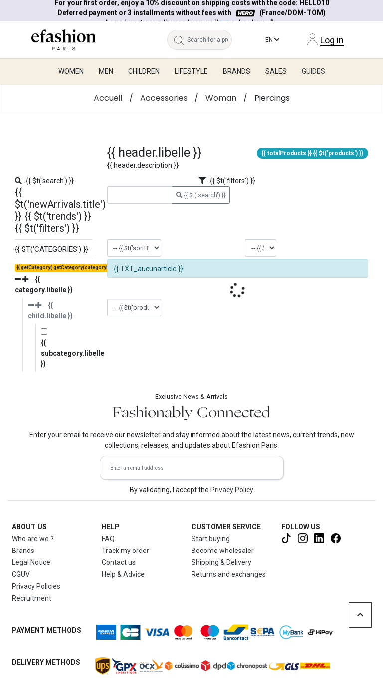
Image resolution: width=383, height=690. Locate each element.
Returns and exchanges (229, 574)
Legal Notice (31, 562)
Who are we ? (33, 539)
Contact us (119, 562)
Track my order (125, 550)
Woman (220, 98)
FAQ (108, 539)
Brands (23, 550)
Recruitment (31, 598)
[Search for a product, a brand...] (209, 40)
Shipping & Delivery (221, 562)
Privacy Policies (36, 586)
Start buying (211, 539)
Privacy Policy (231, 490)
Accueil (108, 98)
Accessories (164, 98)
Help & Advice (123, 574)
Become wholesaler (223, 550)
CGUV (21, 574)
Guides (313, 71)
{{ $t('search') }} (201, 195)
